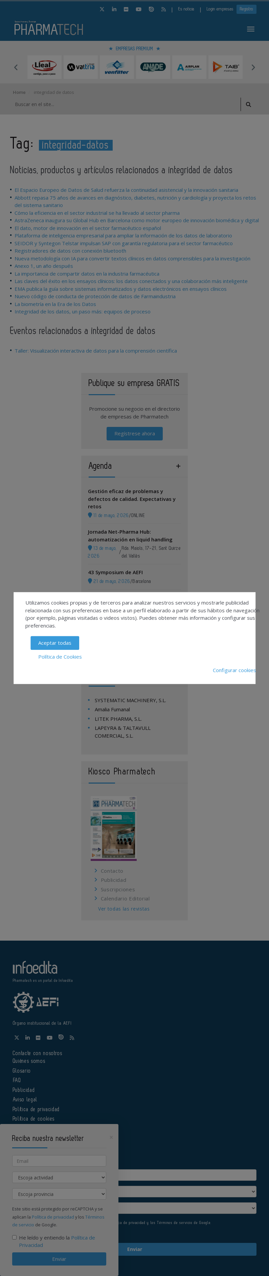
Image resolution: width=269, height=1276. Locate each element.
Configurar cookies (234, 670)
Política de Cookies (60, 656)
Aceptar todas (54, 642)
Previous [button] (16, 67)
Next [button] (253, 67)
